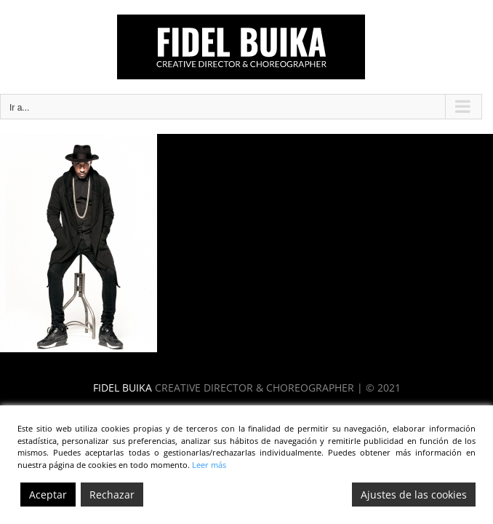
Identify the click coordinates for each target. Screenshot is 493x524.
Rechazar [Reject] (112, 494)
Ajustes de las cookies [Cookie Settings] (414, 494)
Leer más (209, 464)
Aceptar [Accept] (48, 494)
